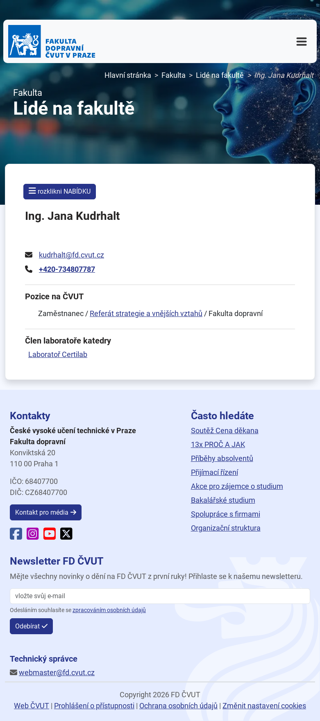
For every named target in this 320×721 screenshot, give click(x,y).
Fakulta (173, 75)
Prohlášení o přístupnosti (94, 705)
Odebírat (27, 626)
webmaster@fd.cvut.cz (57, 672)
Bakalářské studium (223, 500)
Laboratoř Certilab (57, 354)
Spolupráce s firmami (225, 514)
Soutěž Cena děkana (225, 430)
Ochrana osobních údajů (178, 705)
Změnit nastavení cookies (264, 705)
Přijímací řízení (214, 472)
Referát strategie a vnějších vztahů (146, 313)
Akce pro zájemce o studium (237, 486)
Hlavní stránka (127, 75)
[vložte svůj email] (160, 596)
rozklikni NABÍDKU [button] (60, 191)
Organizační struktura (226, 528)
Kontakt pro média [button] (41, 512)
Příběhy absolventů (222, 458)
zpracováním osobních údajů (109, 610)
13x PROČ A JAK (218, 444)
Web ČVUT (31, 705)
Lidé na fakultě (220, 75)
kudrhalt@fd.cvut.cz (71, 255)
